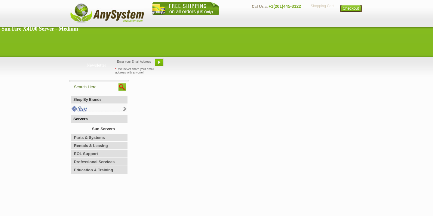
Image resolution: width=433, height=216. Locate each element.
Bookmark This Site (252, 64)
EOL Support (86, 154)
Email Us (180, 64)
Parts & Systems (89, 137)
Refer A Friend (213, 64)
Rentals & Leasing (91, 145)
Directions (289, 19)
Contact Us (260, 19)
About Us (233, 19)
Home (208, 19)
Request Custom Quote (334, 64)
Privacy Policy (321, 19)
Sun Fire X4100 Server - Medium (40, 29)
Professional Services (94, 162)
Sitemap (351, 19)
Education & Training (93, 170)
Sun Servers (103, 129)
